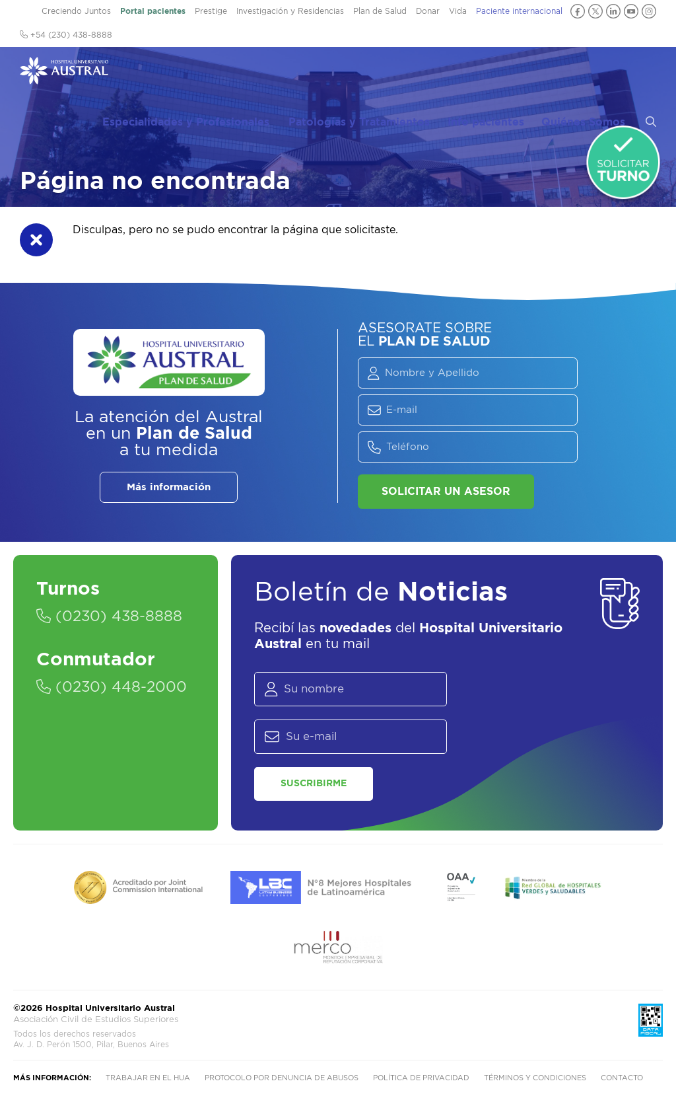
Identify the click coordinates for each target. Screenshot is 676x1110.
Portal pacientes (153, 11)
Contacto (622, 1078)
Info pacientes (503, 73)
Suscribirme (314, 783)
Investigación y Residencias (290, 11)
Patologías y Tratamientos (385, 73)
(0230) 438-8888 (109, 616)
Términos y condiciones (535, 1078)
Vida (458, 11)
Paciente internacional (519, 11)
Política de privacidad (421, 1078)
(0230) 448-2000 (111, 687)
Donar (428, 11)
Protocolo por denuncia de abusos (281, 1078)
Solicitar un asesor (446, 491)
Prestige (211, 11)
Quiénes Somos (592, 73)
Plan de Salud (380, 11)
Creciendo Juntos (76, 11)
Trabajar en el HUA (148, 1078)
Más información (169, 487)
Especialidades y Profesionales (214, 73)
